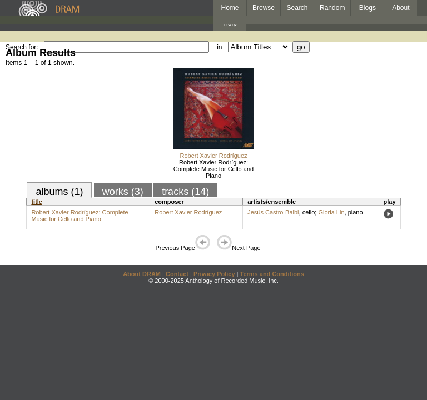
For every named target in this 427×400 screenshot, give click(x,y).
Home (230, 8)
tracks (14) (185, 191)
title (36, 201)
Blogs (367, 8)
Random (332, 8)
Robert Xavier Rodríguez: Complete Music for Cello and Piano (213, 169)
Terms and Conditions (272, 274)
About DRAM (142, 274)
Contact (177, 274)
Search (297, 8)
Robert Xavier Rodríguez (213, 155)
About (400, 8)
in (219, 47)
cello (308, 212)
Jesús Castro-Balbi (273, 212)
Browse (263, 8)
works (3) (122, 191)
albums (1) (59, 191)
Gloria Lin (331, 212)
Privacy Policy (214, 274)
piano (355, 212)
